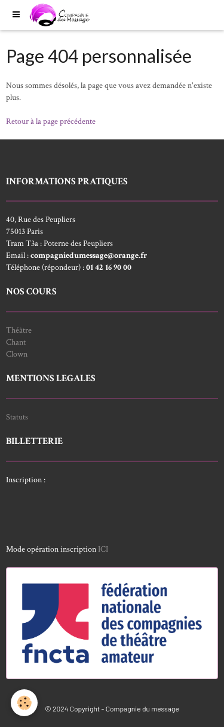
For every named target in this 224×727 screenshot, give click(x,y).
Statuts (17, 417)
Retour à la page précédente (51, 121)
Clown (16, 354)
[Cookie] (24, 702)
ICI (103, 549)
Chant (16, 342)
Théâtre (19, 330)
